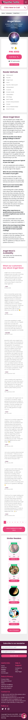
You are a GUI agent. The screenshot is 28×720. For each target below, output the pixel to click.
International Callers (16, 716)
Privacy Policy (5, 679)
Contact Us (18, 668)
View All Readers (14, 630)
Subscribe (14, 656)
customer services (6, 700)
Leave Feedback (14, 64)
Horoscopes (4, 673)
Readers (3, 669)
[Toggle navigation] (26, 2)
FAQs (16, 670)
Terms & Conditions (7, 684)
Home (3, 13)
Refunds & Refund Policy (6, 682)
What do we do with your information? (7, 687)
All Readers (9, 13)
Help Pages (18, 672)
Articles (3, 671)
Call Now (14, 57)
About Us (3, 667)
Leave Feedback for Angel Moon (14, 529)
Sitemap (3, 718)
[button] (14, 7)
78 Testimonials (14, 61)
